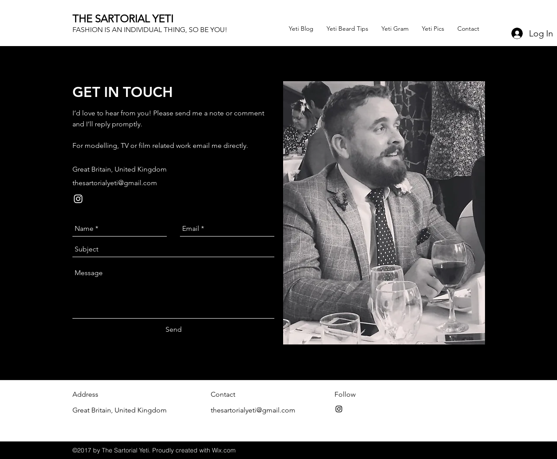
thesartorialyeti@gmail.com (114, 183)
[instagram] (78, 198)
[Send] (173, 329)
